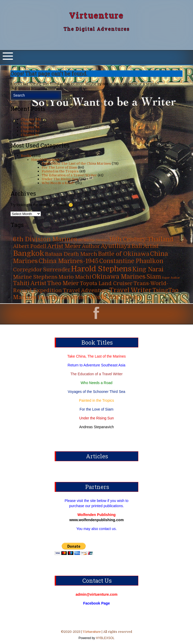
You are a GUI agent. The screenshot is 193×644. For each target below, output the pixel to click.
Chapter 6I (30, 135)
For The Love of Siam (59, 167)
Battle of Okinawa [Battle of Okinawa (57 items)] (123, 254)
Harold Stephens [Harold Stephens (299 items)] (101, 269)
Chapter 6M (31, 119)
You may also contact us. (96, 529)
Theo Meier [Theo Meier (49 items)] (63, 283)
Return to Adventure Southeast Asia (97, 365)
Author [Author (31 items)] (91, 246)
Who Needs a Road (96, 383)
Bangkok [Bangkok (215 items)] (28, 253)
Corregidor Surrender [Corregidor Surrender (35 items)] (41, 270)
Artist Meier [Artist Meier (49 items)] (64, 246)
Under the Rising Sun (96, 418)
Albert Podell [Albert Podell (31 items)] (30, 246)
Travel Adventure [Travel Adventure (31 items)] (86, 290)
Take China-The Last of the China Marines (76, 163)
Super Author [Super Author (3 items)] (171, 277)
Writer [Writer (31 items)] (133, 297)
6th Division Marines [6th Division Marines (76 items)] (45, 239)
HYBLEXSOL (105, 638)
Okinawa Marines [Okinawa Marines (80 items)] (119, 276)
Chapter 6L (30, 123)
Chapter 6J (30, 131)
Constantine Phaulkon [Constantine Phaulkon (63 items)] (131, 261)
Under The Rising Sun (60, 179)
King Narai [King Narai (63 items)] (148, 269)
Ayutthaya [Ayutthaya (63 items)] (115, 246)
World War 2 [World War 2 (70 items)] (106, 297)
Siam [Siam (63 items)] (153, 276)
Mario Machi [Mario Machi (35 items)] (74, 277)
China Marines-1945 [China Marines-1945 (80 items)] (68, 261)
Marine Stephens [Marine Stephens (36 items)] (35, 277)
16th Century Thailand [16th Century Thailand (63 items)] (141, 239)
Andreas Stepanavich (96, 427)
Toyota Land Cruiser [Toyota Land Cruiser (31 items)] (106, 283)
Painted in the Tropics (60, 171)
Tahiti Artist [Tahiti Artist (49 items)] (29, 283)
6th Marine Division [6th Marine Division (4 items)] (93, 240)
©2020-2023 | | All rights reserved (96, 635)
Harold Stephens (45, 160)
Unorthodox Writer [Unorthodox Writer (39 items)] (62, 297)
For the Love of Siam (97, 409)
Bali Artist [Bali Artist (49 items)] (145, 246)
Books (26, 156)
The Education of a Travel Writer (69, 175)
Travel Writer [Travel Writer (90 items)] (130, 290)
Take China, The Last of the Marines (96, 356)
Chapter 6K (30, 127)
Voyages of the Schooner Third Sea (96, 392)
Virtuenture (96, 15)
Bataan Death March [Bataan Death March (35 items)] (71, 254)
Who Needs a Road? (58, 183)
